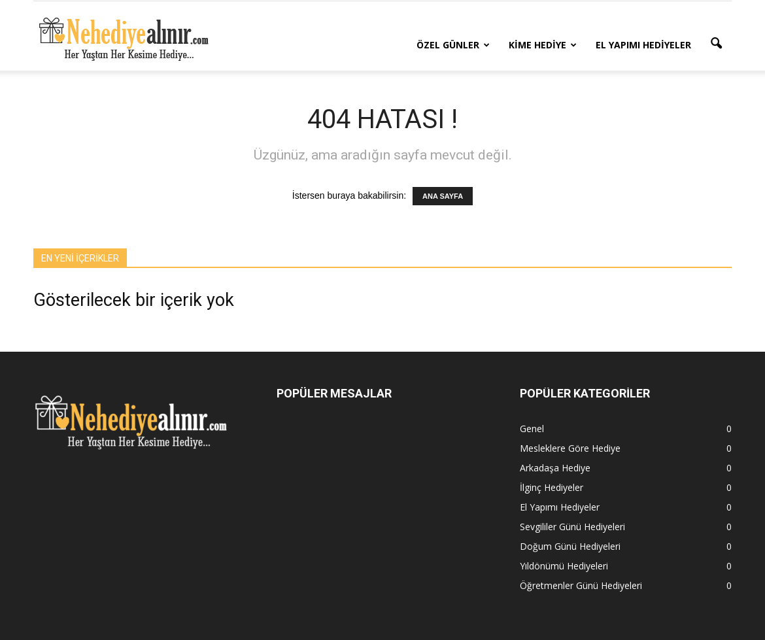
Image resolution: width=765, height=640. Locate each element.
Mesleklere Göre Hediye (570, 448)
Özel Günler (453, 45)
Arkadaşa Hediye (555, 468)
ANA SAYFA (442, 196)
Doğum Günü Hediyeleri (570, 546)
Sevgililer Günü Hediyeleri (572, 526)
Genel (532, 428)
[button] (716, 43)
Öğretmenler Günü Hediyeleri (581, 585)
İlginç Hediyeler (551, 487)
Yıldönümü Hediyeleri (564, 566)
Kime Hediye (543, 45)
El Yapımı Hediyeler (643, 45)
